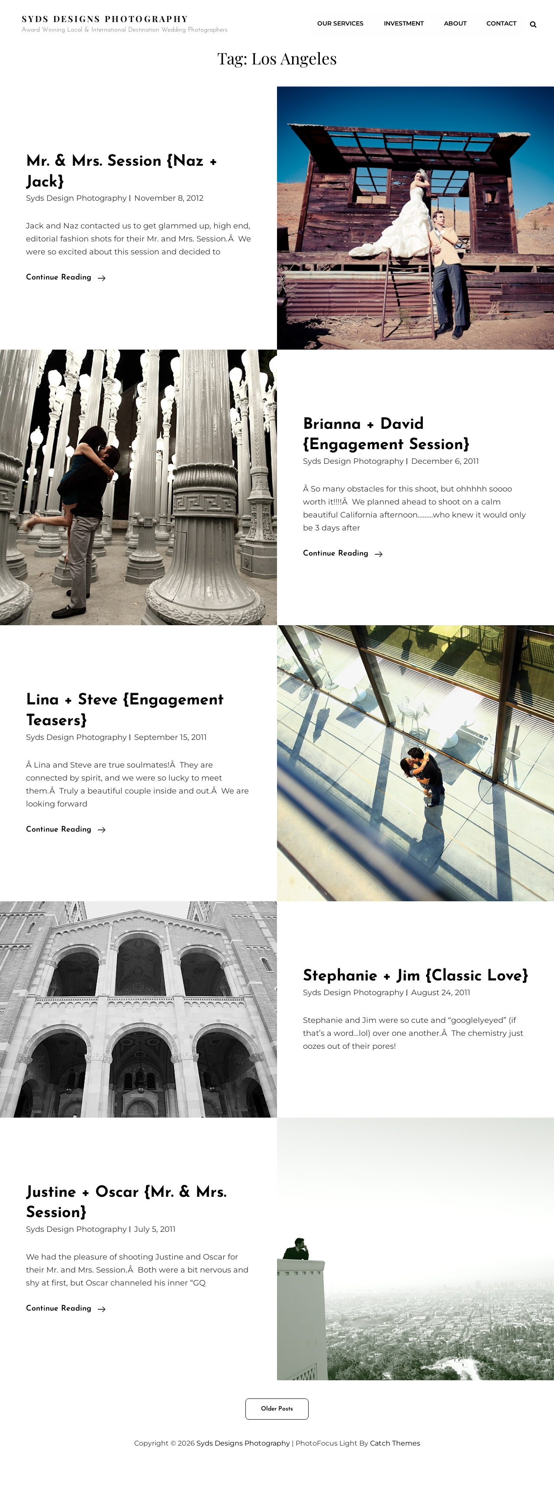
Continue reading (66, 277)
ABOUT (456, 24)
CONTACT (502, 24)
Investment (405, 24)
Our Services (343, 24)
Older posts (277, 1429)
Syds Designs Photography (106, 18)
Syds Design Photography (76, 198)
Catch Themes (395, 1463)
